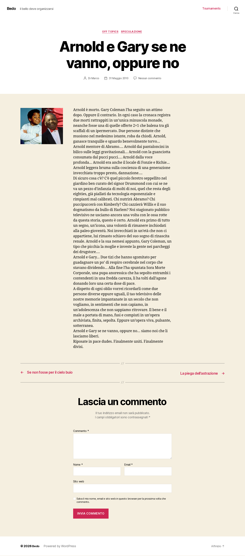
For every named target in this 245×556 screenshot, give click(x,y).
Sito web (78, 481)
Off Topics (110, 32)
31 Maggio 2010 (118, 78)
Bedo (12, 8)
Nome (78, 465)
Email (128, 465)
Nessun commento (150, 78)
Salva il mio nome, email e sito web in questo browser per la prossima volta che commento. (121, 501)
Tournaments (211, 8)
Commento (81, 431)
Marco (95, 78)
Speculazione (132, 32)
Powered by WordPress (60, 546)
